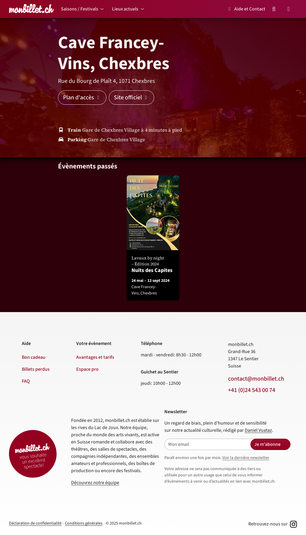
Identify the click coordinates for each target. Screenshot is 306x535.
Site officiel (131, 97)
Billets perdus (36, 369)
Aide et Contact (246, 9)
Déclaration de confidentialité (35, 523)
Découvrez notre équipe (95, 482)
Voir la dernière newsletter (245, 458)
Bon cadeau (33, 357)
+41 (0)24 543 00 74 (251, 390)
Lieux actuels (125, 9)
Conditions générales (83, 523)
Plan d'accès (82, 97)
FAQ (26, 381)
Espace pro (87, 369)
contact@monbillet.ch (256, 379)
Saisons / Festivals (79, 9)
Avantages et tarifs (95, 357)
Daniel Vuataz (258, 430)
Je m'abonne (267, 444)
